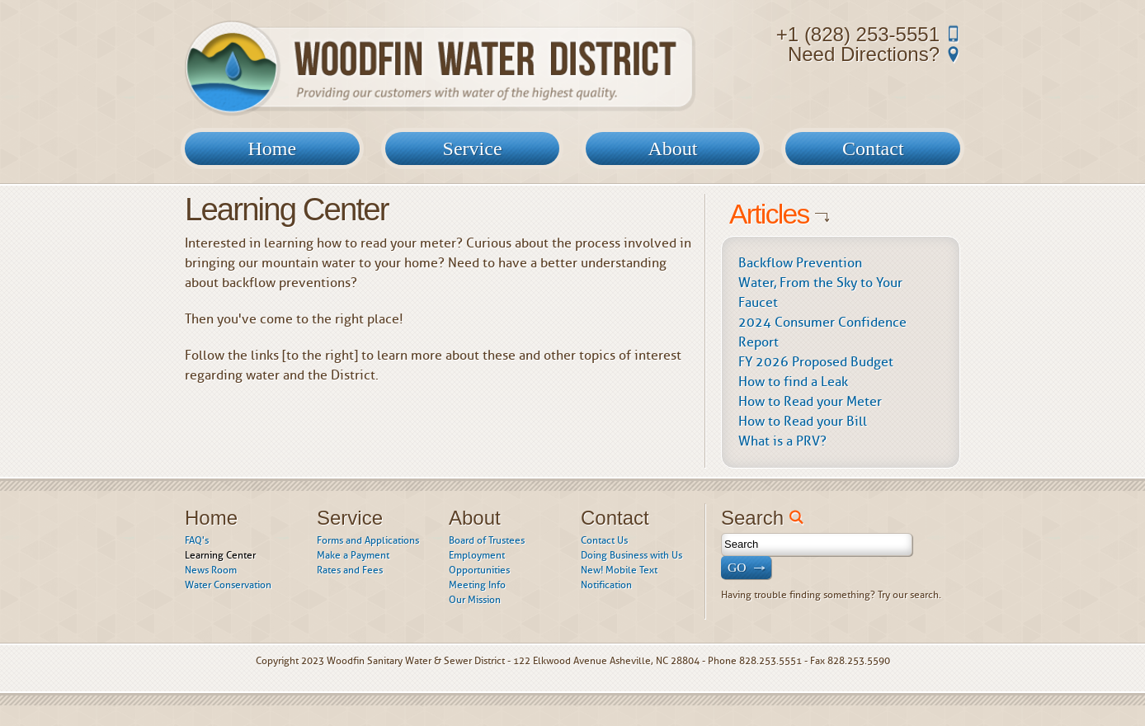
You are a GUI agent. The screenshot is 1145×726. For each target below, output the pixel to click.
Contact (873, 148)
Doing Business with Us (631, 555)
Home (271, 148)
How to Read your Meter (810, 401)
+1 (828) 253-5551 (858, 34)
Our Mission (475, 600)
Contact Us (604, 540)
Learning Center (220, 555)
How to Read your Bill (802, 421)
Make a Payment (353, 555)
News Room (211, 570)
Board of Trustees (487, 540)
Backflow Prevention (800, 263)
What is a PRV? (782, 441)
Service (472, 148)
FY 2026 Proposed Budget (815, 362)
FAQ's (197, 540)
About (672, 148)
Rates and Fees (350, 570)
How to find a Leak (793, 381)
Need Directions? (864, 54)
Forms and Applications (368, 540)
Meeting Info (477, 585)
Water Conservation (228, 585)
